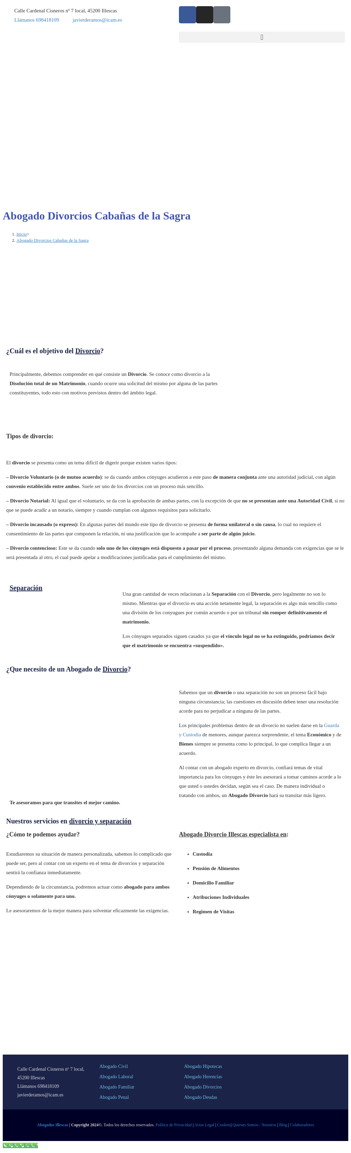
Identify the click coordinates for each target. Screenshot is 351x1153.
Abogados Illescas (52, 1124)
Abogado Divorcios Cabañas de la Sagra (52, 240)
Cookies (224, 1124)
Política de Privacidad (174, 1124)
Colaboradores (302, 1124)
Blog (283, 1124)
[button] (262, 37)
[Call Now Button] (20, 1145)
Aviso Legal (204, 1124)
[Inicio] (21, 234)
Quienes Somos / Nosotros (254, 1124)
